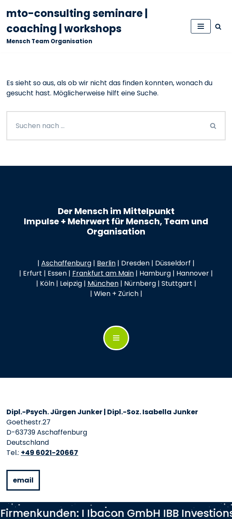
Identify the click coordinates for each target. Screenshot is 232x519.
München (103, 283)
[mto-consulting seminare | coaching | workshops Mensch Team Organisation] (92, 26)
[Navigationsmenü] (201, 26)
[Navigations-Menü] (116, 338)
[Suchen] (218, 26)
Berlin (106, 263)
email (23, 480)
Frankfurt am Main (103, 273)
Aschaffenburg (66, 263)
